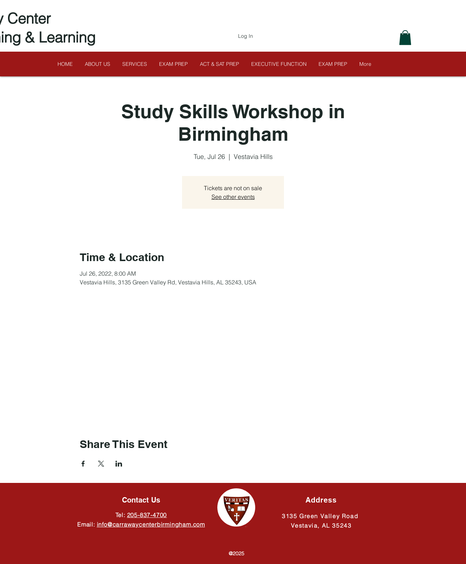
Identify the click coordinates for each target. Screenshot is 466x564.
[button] (405, 37)
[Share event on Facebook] (83, 464)
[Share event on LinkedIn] (118, 464)
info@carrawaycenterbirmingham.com (151, 524)
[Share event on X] (101, 464)
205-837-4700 (147, 515)
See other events (233, 196)
